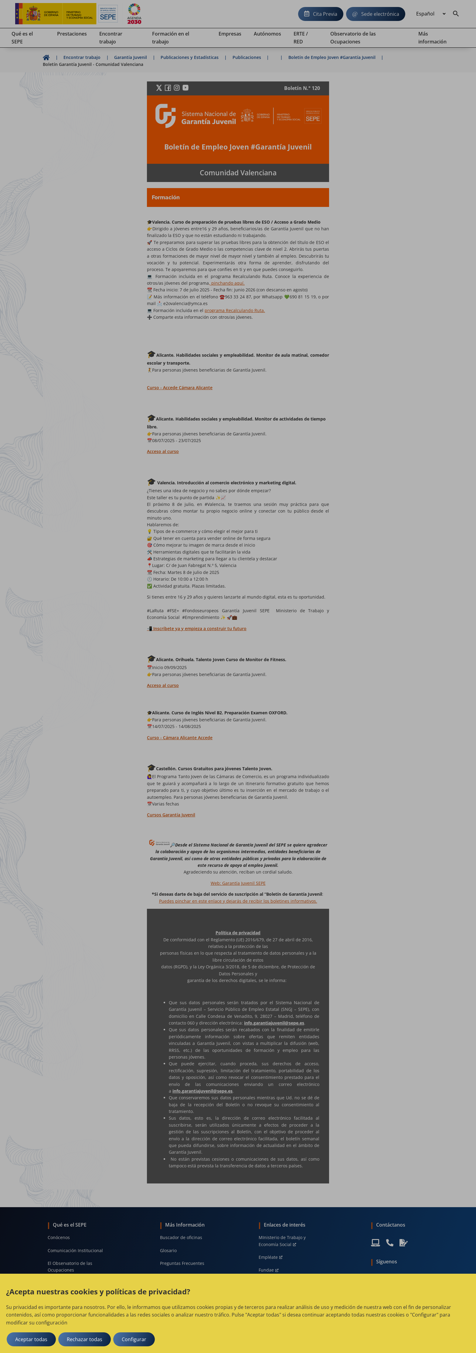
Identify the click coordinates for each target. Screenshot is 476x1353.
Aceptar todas (31, 1339)
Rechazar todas (84, 1339)
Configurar (134, 1339)
